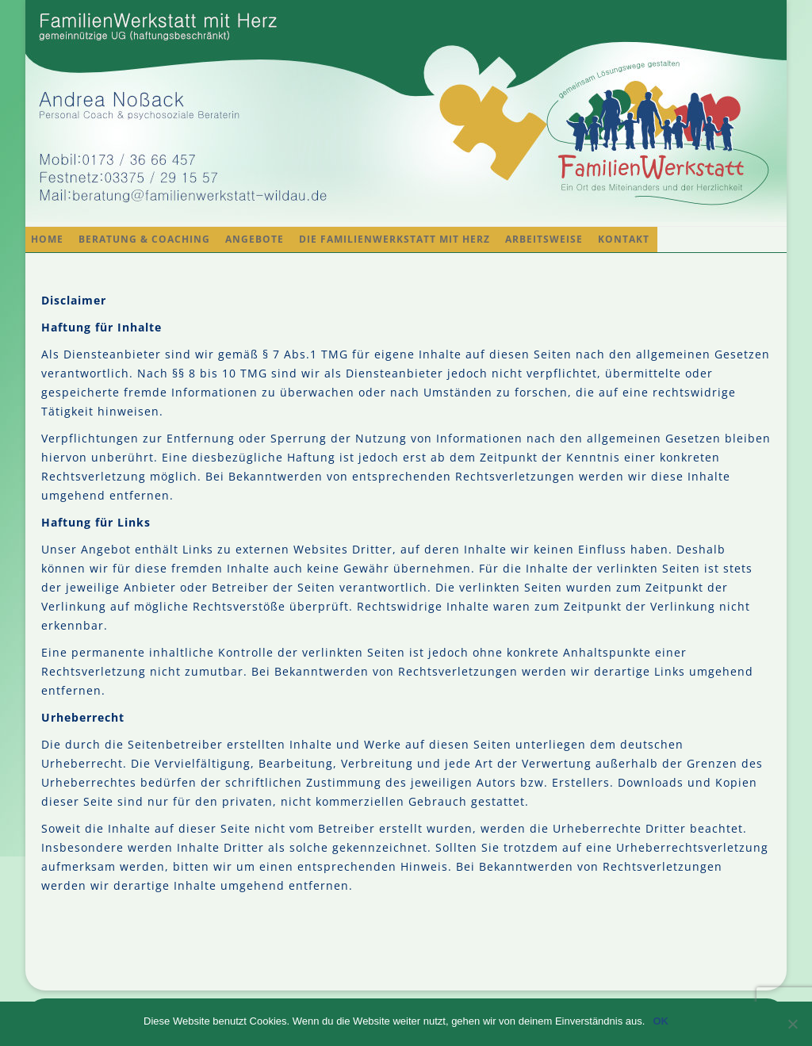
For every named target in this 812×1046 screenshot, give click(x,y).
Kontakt (623, 239)
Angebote (254, 239)
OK (660, 1021)
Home (47, 239)
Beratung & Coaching (144, 239)
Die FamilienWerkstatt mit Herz (394, 239)
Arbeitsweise (544, 239)
